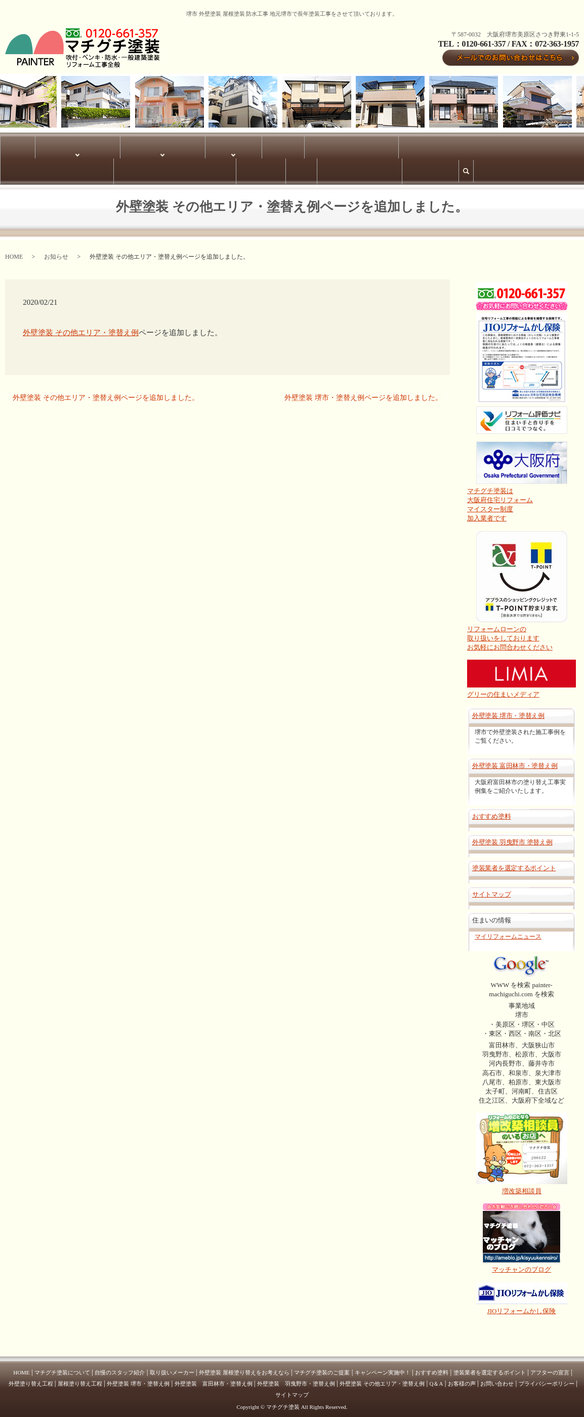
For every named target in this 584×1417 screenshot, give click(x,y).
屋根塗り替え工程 (80, 1378)
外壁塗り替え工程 (31, 1378)
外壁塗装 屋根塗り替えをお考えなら (244, 1367)
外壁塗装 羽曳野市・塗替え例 (314, 144)
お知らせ (56, 251)
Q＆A (568, 144)
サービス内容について (111, 144)
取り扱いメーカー (172, 1367)
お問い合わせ (497, 1378)
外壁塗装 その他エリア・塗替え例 (482, 144)
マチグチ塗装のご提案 (322, 1367)
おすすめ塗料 (491, 811)
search (112, 171)
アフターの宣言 (549, 1367)
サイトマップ (79, 167)
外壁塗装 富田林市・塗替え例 (396, 144)
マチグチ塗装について (51, 144)
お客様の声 (543, 144)
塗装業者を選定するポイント (514, 863)
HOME (10, 144)
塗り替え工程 (160, 144)
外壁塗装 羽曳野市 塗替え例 (512, 837)
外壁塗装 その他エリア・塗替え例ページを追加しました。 (106, 392)
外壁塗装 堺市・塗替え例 (239, 144)
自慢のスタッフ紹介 (120, 1367)
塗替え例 (192, 144)
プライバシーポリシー (30, 167)
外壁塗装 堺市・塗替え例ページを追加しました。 (363, 392)
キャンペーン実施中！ (382, 1367)
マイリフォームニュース (508, 931)
